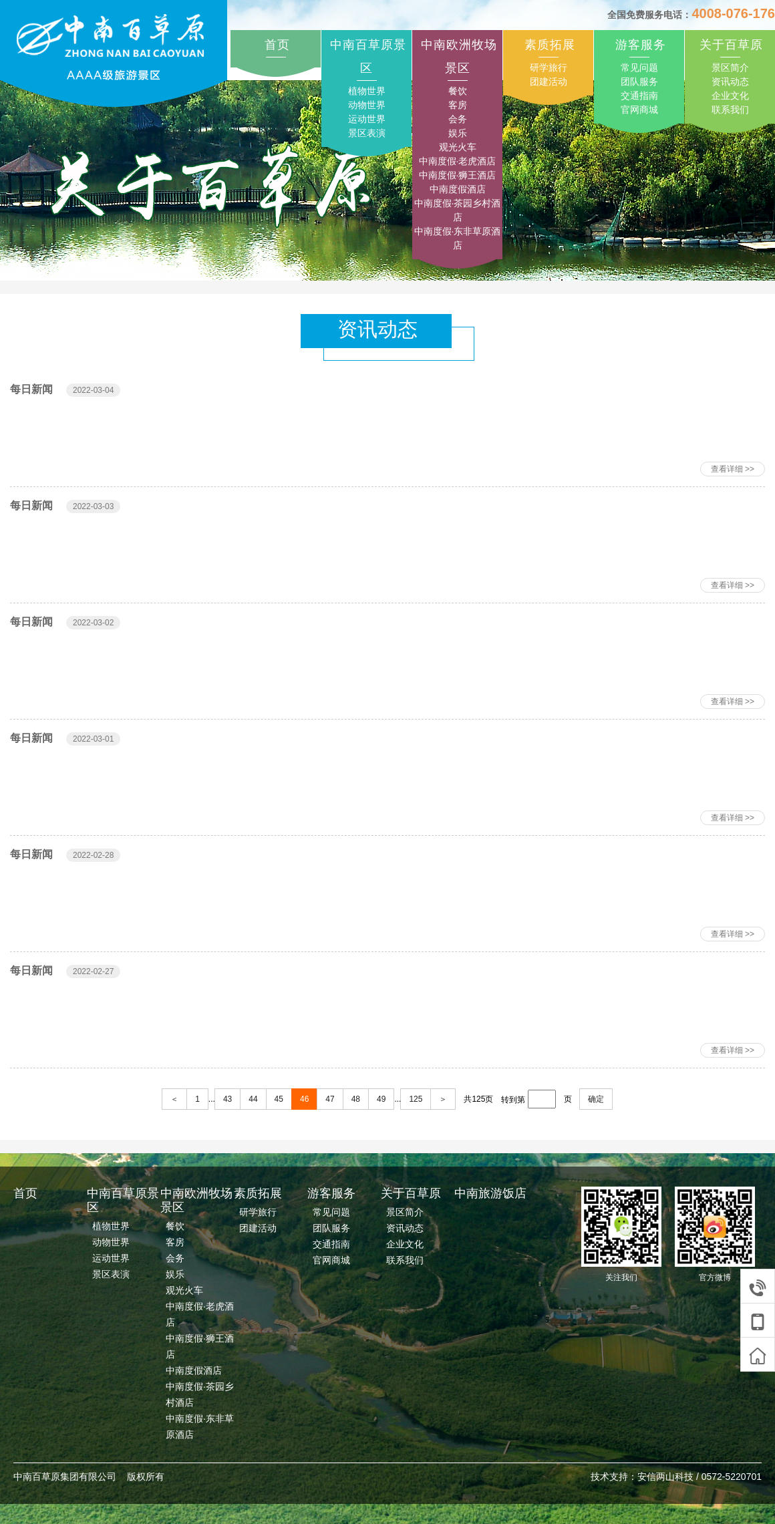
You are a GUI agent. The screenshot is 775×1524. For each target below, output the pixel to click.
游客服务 (640, 44)
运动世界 (366, 119)
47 (329, 1099)
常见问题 (639, 67)
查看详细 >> (732, 469)
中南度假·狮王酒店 (457, 175)
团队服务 (639, 81)
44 (253, 1099)
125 (415, 1099)
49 (381, 1099)
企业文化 (730, 95)
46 (304, 1099)
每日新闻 (31, 389)
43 (227, 1099)
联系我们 (730, 109)
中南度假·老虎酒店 (457, 161)
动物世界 (366, 105)
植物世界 (366, 91)
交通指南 (639, 95)
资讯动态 (730, 81)
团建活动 (548, 81)
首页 (277, 44)
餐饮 (457, 91)
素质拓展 (549, 44)
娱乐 (457, 133)
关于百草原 (731, 44)
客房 (457, 105)
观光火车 (457, 147)
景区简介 (730, 67)
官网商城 (639, 109)
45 (279, 1099)
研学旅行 (548, 67)
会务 (457, 119)
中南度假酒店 (458, 189)
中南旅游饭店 (490, 1193)
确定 (596, 1099)
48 (355, 1099)
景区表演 (366, 133)
